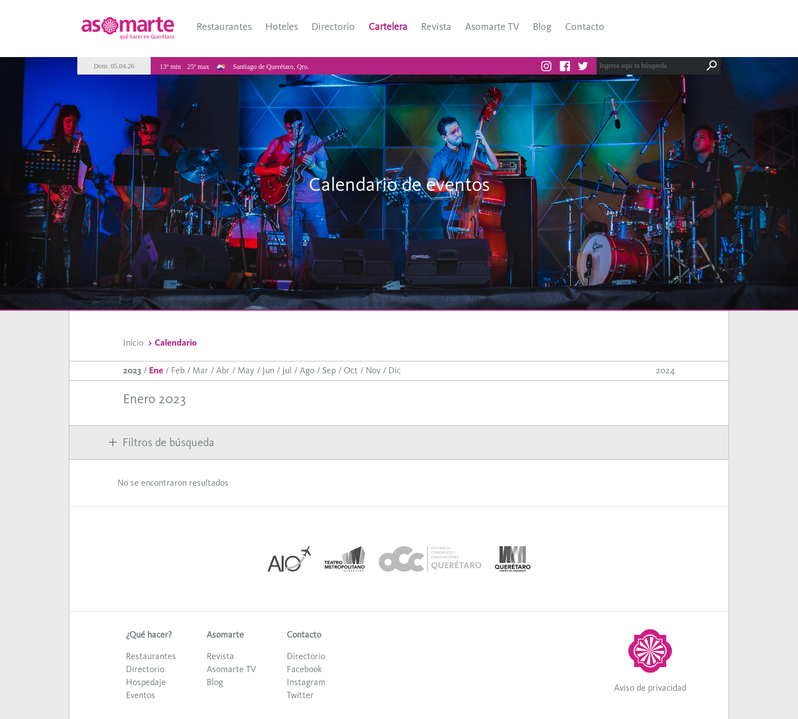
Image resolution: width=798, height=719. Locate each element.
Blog (542, 26)
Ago (307, 370)
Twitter (300, 695)
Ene (156, 370)
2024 (665, 370)
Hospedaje (146, 682)
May (246, 370)
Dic (394, 370)
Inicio (133, 342)
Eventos (140, 695)
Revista (436, 26)
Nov (373, 370)
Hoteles (281, 26)
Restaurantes (224, 26)
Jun (268, 370)
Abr (223, 370)
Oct (351, 370)
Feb (178, 370)
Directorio (333, 26)
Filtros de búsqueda (161, 442)
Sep (329, 370)
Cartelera (388, 26)
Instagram (306, 682)
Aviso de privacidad (650, 687)
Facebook (304, 669)
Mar (200, 370)
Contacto (584, 26)
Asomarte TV (492, 26)
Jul (287, 370)
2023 (132, 370)
